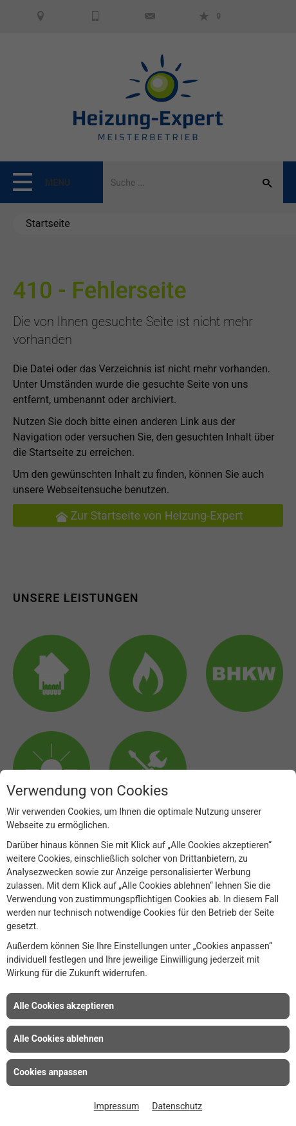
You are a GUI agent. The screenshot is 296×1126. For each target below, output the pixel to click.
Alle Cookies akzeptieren (64, 1006)
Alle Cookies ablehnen (59, 1038)
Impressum (116, 1106)
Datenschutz (177, 1106)
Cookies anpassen (51, 1072)
